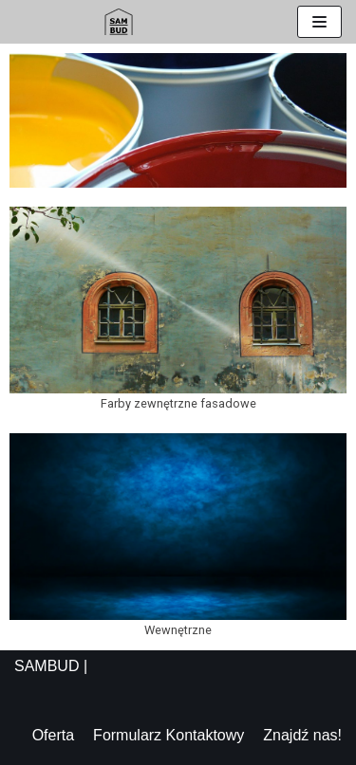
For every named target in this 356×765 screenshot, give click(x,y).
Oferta (53, 735)
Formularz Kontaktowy (168, 735)
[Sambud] (118, 22)
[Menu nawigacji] (319, 22)
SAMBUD (46, 666)
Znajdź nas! (302, 735)
